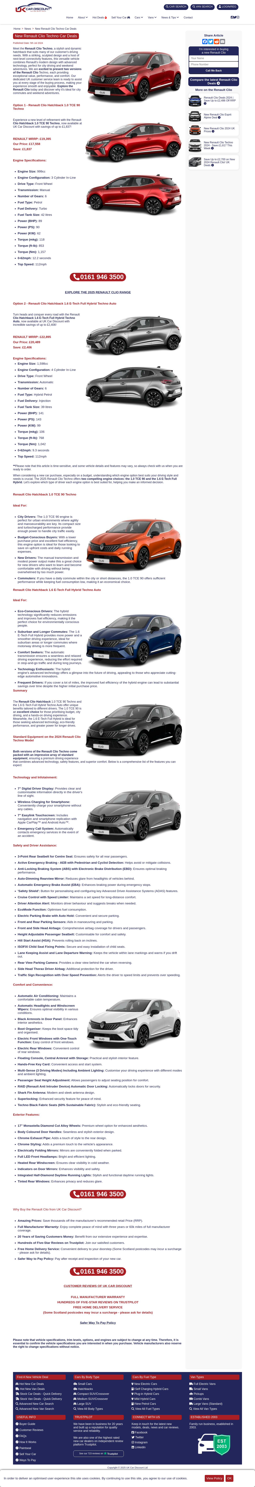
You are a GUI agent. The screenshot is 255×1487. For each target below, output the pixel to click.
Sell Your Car (120, 17)
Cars (139, 17)
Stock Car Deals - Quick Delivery (39, 1393)
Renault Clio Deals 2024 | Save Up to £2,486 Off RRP (220, 100)
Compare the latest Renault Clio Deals (213, 81)
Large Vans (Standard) (205, 1403)
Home (69, 17)
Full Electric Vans (202, 1384)
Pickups (196, 1393)
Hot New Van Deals (30, 1389)
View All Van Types (203, 1408)
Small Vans (198, 1389)
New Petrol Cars (143, 1403)
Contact (188, 17)
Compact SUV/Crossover (91, 1393)
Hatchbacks (83, 1389)
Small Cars (83, 1384)
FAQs (21, 1436)
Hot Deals (100, 17)
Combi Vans (199, 1399)
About (83, 17)
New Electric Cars (144, 1384)
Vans (152, 17)
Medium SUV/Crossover (91, 1399)
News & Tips (170, 17)
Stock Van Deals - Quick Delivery (39, 1399)
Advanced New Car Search (35, 1403)
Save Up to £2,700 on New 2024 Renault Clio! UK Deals (219, 162)
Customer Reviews (29, 1430)
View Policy (214, 1478)
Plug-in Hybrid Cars (145, 1393)
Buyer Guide (25, 1424)
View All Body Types (88, 1408)
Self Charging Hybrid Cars (149, 1389)
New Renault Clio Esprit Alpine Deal (217, 116)
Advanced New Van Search (35, 1408)
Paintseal (23, 1448)
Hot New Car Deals (30, 1384)
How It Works (26, 1442)
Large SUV (82, 1403)
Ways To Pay (26, 1460)
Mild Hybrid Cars (143, 1399)
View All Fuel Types (145, 1408)
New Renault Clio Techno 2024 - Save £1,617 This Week (218, 145)
